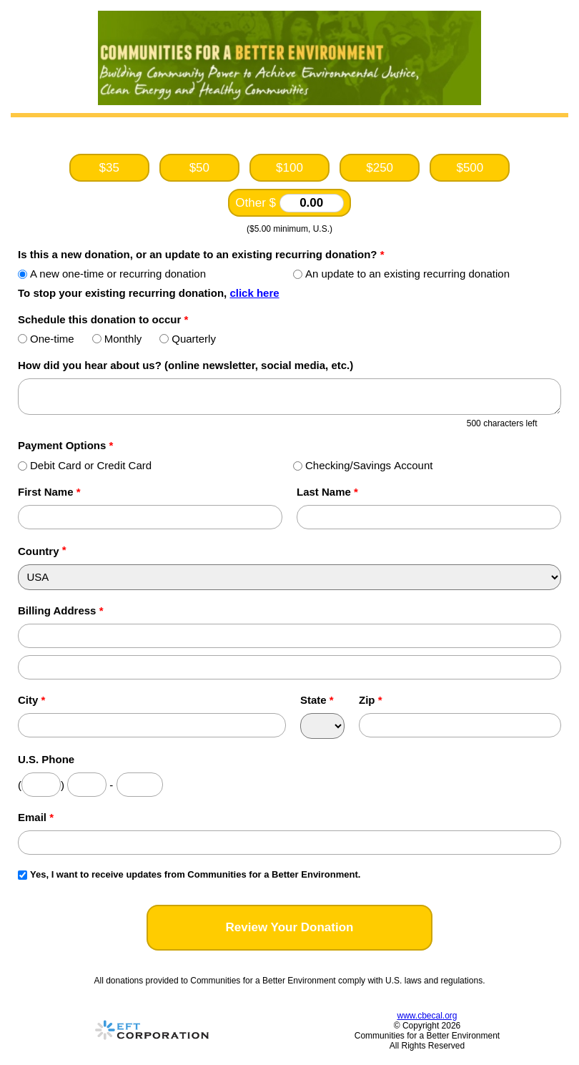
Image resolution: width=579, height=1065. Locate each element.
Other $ (289, 203)
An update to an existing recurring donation (401, 274)
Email (36, 817)
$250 (379, 168)
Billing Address (60, 610)
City (31, 700)
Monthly (117, 339)
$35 (109, 168)
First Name (49, 492)
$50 (199, 168)
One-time (46, 339)
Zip (370, 700)
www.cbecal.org (427, 1016)
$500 (469, 168)
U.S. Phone (46, 759)
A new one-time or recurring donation (112, 274)
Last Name (327, 492)
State (317, 700)
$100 (289, 168)
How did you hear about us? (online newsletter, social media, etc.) (185, 365)
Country (38, 551)
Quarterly (187, 339)
